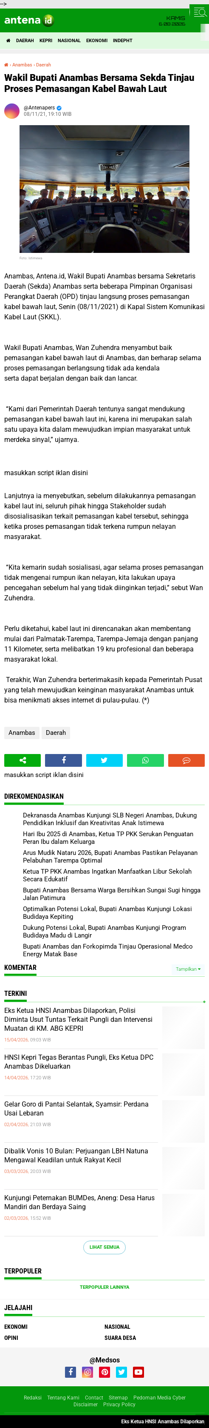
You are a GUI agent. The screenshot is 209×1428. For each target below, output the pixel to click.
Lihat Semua (104, 1247)
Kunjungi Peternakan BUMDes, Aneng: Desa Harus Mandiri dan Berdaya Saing (79, 1202)
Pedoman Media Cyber (159, 1398)
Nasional (69, 40)
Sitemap (118, 1398)
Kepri (46, 40)
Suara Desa (120, 1337)
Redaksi (33, 1398)
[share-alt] (22, 760)
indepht (123, 40)
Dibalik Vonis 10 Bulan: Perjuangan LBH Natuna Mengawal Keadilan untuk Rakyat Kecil (76, 1155)
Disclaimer (85, 1405)
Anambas (21, 733)
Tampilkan (188, 969)
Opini (11, 1337)
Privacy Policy (119, 1405)
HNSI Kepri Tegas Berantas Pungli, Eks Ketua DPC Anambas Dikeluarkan (78, 1061)
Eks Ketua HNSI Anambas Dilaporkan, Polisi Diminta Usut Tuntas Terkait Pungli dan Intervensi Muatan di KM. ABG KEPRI (78, 1019)
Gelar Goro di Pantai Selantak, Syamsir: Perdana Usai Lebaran (76, 1108)
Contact (94, 1398)
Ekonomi (96, 40)
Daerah (25, 40)
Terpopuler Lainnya (104, 1287)
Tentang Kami (63, 1398)
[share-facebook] (63, 760)
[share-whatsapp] (145, 760)
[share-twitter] (104, 760)
